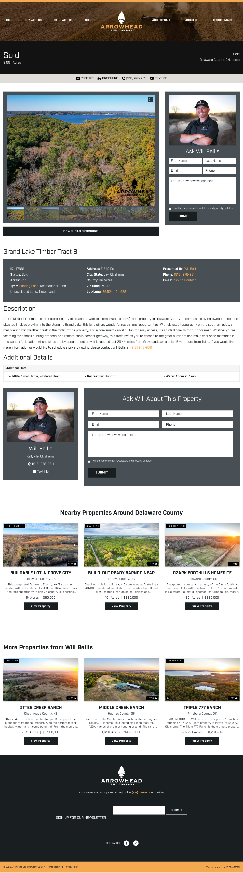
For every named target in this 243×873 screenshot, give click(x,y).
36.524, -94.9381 (114, 292)
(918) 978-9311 (185, 275)
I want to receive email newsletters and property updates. (202, 208)
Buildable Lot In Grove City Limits (40, 573)
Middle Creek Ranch (121, 708)
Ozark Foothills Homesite (202, 573)
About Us (192, 20)
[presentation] (139, 823)
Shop (88, 20)
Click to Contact (184, 280)
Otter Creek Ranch (41, 708)
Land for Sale (162, 20)
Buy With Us (33, 20)
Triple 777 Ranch (202, 708)
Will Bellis (190, 269)
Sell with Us (63, 20)
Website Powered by (223, 867)
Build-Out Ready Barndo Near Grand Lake (121, 573)
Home (8, 20)
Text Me (40, 472)
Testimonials (222, 20)
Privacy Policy (71, 867)
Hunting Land (28, 286)
